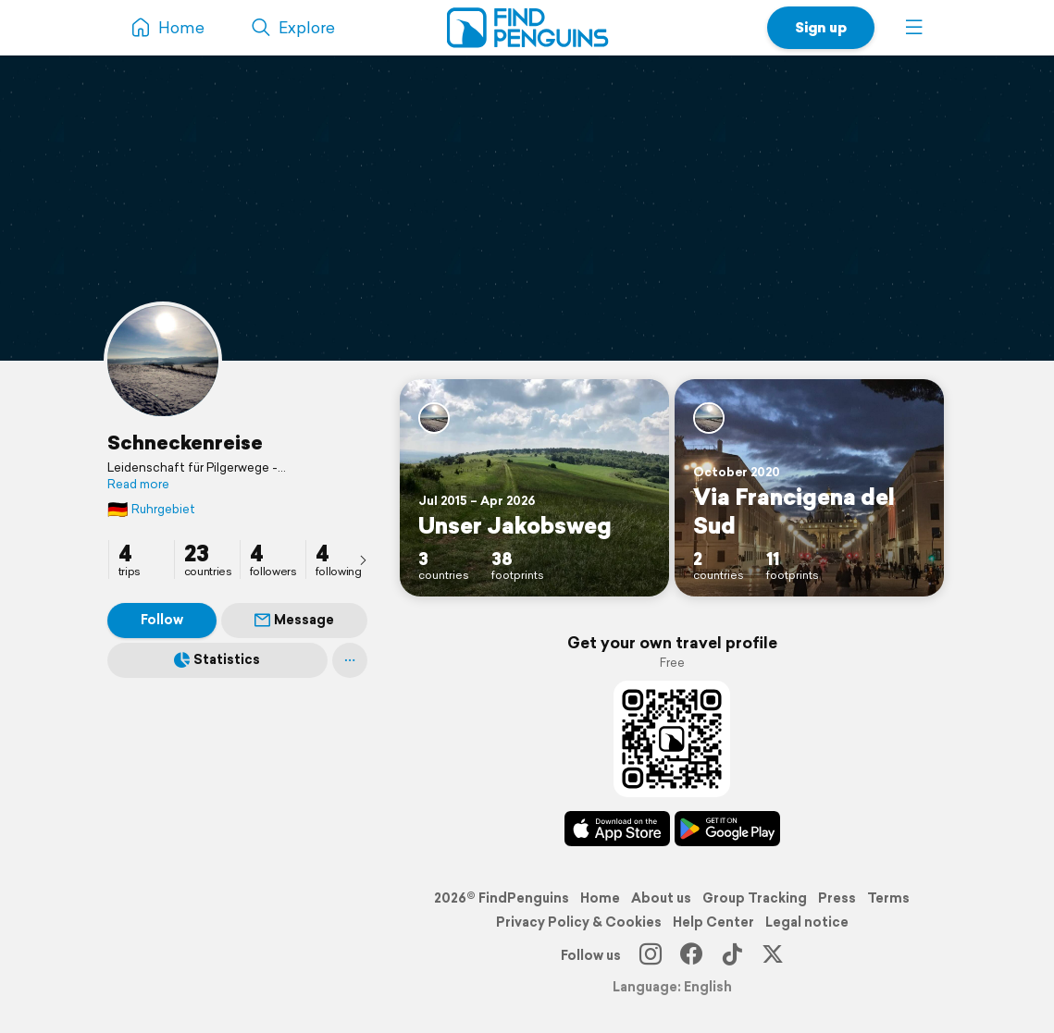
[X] (773, 955)
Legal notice (807, 922)
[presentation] (362, 559)
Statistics (217, 659)
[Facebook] (691, 955)
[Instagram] (650, 955)
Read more (138, 484)
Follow (162, 619)
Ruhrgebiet (151, 509)
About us (661, 898)
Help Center (713, 922)
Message (294, 619)
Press (837, 898)
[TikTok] (732, 955)
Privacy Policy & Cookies (579, 922)
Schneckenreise (185, 442)
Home (600, 898)
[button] (914, 27)
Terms (888, 898)
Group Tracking (754, 898)
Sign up (821, 27)
